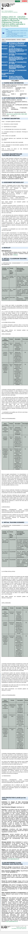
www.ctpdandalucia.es (13, 859)
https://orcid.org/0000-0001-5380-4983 (16, 114)
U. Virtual (17, 1)
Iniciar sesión (24, 1)
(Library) (15, 254)
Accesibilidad (14, 928)
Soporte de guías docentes (21, 927)
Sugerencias (24, 928)
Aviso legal (19, 928)
